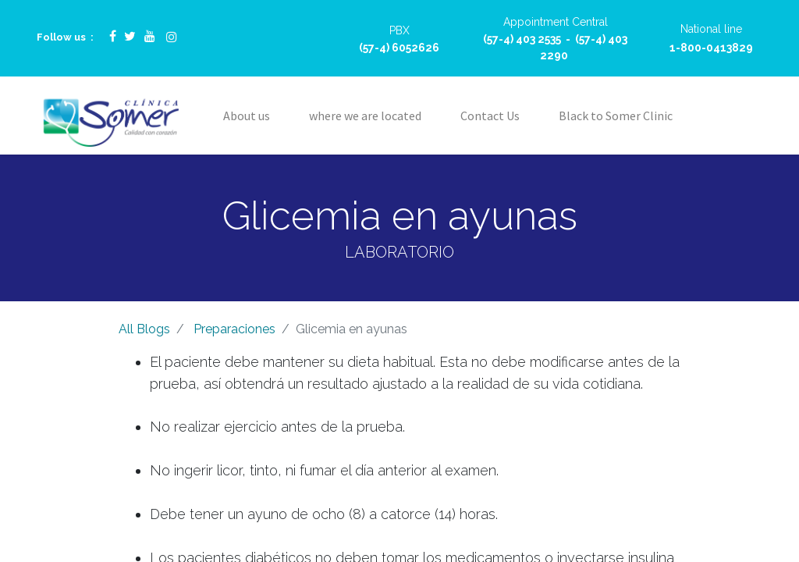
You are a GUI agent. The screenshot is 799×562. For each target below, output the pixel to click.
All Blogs (144, 329)
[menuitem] (246, 115)
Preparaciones (234, 329)
